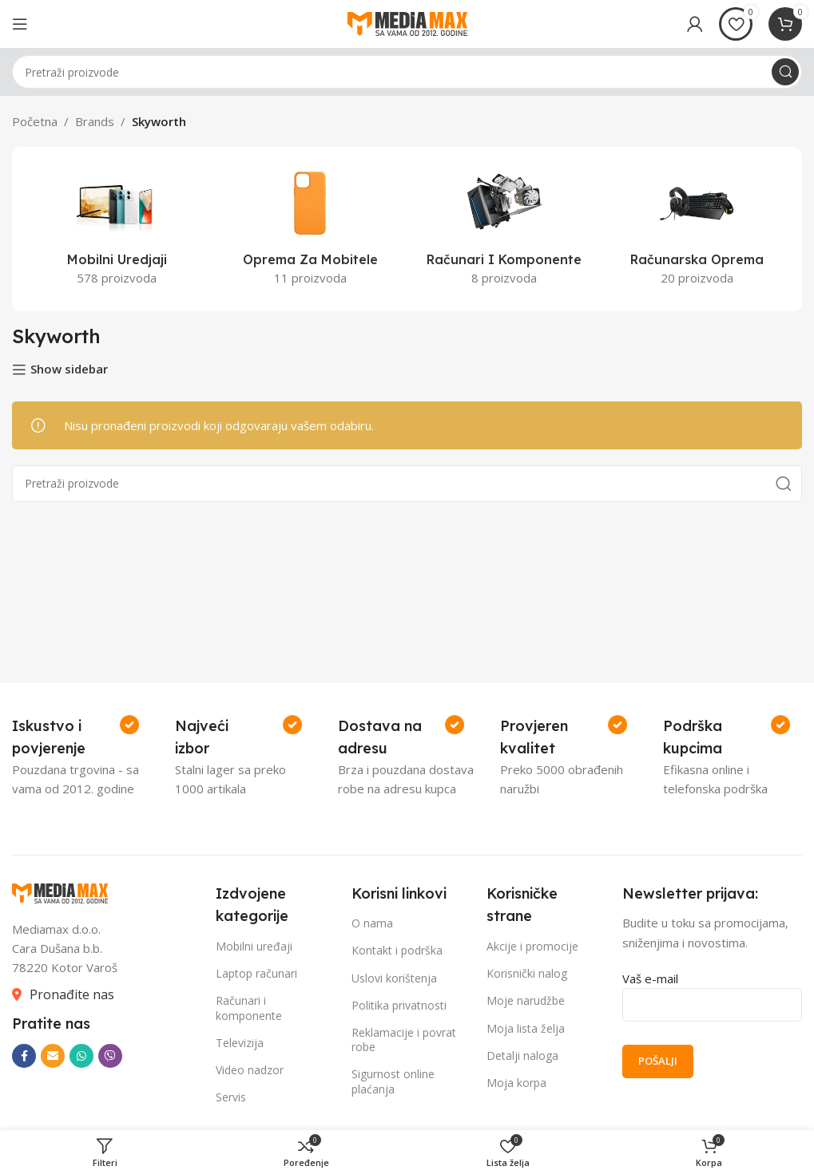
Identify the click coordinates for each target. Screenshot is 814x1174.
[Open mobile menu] (20, 24)
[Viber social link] (110, 1056)
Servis (231, 1097)
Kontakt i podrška (397, 950)
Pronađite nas (72, 994)
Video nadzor (250, 1069)
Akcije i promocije (532, 946)
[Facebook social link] (24, 1056)
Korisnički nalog (526, 973)
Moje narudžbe (525, 1000)
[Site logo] (407, 22)
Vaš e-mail (712, 990)
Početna (35, 121)
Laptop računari (256, 973)
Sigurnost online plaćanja (393, 1081)
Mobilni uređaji (254, 946)
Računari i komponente (249, 1007)
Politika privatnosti (399, 1005)
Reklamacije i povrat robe (403, 1039)
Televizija (240, 1042)
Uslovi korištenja (394, 978)
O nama (372, 923)
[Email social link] (53, 1056)
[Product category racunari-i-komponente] (504, 229)
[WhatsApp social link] (81, 1056)
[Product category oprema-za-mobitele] (310, 229)
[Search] (407, 72)
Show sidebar (69, 369)
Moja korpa (516, 1082)
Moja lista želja (525, 1028)
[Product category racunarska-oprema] (697, 229)
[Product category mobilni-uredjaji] (116, 229)
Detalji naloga (522, 1055)
